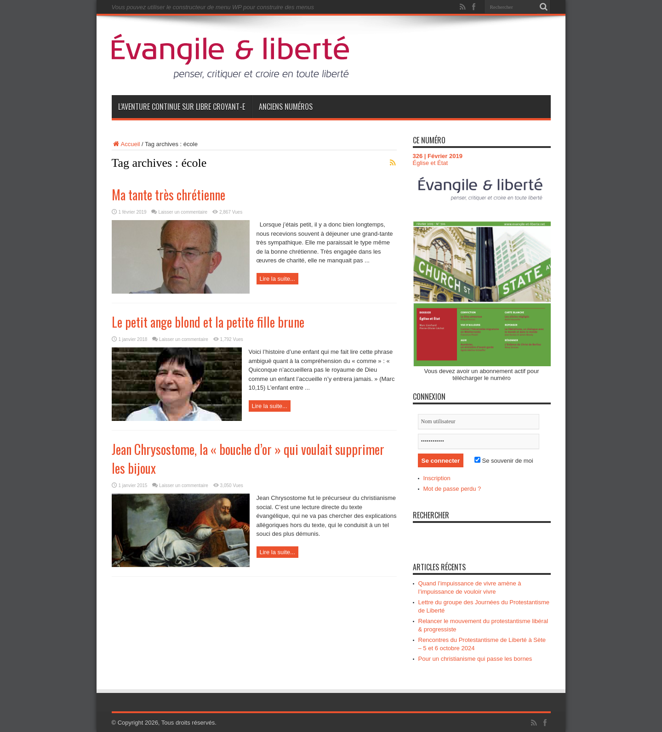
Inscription (437, 478)
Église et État (430, 162)
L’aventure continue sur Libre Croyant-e (181, 106)
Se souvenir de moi (503, 460)
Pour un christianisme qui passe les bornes (475, 658)
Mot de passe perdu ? (452, 488)
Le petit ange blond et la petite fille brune (208, 321)
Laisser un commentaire (182, 212)
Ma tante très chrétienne (168, 194)
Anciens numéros (286, 106)
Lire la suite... (277, 278)
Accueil (126, 144)
